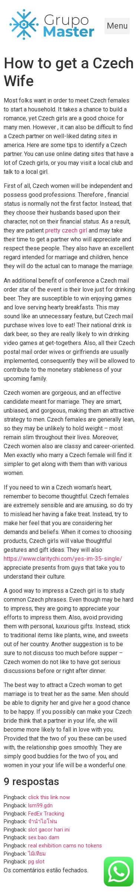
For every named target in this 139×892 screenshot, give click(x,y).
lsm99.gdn (40, 806)
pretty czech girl (66, 230)
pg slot (36, 862)
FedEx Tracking (46, 814)
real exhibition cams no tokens (65, 846)
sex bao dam (43, 837)
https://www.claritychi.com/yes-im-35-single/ (63, 558)
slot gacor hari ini (49, 830)
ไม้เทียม (37, 854)
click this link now (49, 797)
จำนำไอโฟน (42, 821)
